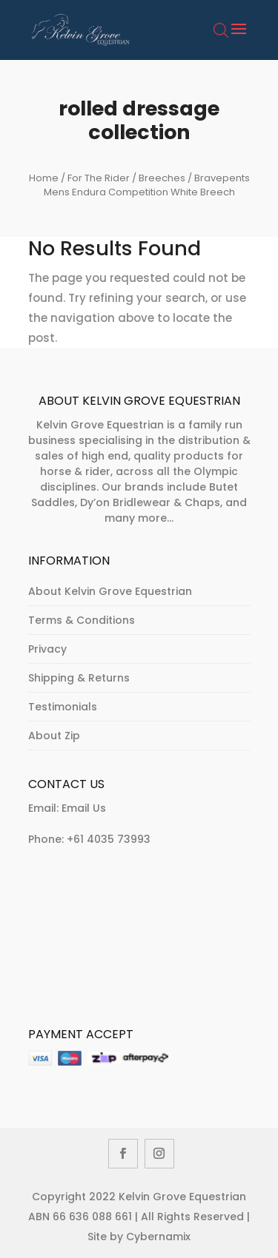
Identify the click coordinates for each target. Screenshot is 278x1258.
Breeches (162, 178)
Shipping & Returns (79, 677)
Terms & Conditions (81, 620)
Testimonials (62, 706)
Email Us (84, 808)
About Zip (54, 735)
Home (44, 178)
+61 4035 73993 (108, 839)
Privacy (47, 649)
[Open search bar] (221, 38)
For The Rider (98, 178)
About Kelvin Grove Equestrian (110, 591)
